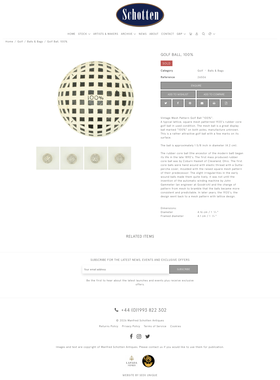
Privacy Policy (131, 326)
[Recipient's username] (126, 269)
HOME (71, 33)
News (143, 33)
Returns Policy (108, 326)
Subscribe (183, 269)
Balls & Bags (35, 41)
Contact (167, 33)
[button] (197, 34)
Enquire (196, 85)
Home (9, 41)
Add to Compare (214, 94)
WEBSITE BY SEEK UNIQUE (140, 375)
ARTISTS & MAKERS (105, 33)
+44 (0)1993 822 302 (140, 310)
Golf (20, 41)
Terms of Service (155, 326)
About (153, 33)
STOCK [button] (83, 33)
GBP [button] (180, 33)
